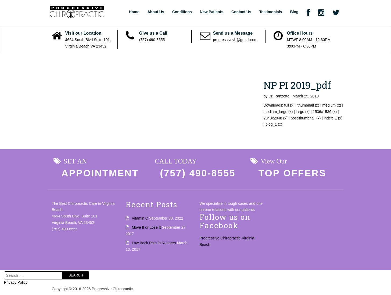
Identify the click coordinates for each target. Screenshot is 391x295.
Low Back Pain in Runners (154, 243)
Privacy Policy (15, 282)
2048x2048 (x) (276, 118)
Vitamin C (140, 218)
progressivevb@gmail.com (235, 40)
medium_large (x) (278, 112)
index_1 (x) (333, 118)
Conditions (182, 12)
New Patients (211, 12)
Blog (294, 12)
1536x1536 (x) (325, 112)
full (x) (289, 105)
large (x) (303, 112)
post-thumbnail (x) (305, 118)
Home (134, 12)
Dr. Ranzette (278, 96)
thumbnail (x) (308, 105)
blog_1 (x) (274, 124)
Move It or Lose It (146, 227)
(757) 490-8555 (152, 40)
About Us (155, 12)
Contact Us (241, 12)
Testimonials (270, 12)
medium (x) (331, 105)
